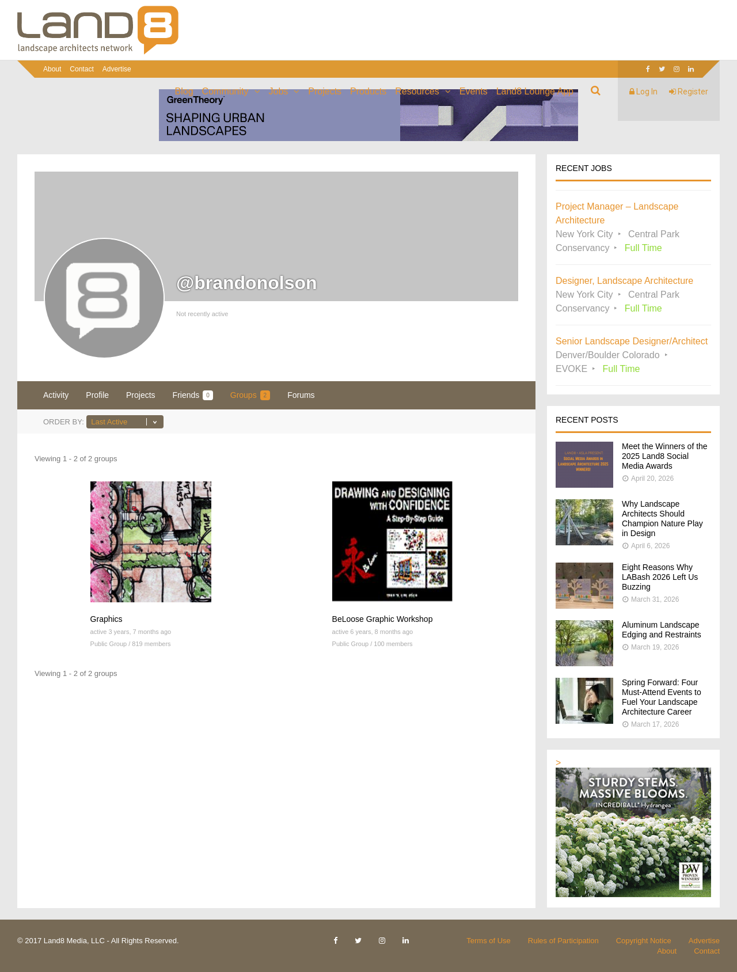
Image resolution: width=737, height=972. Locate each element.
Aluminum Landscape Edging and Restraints (661, 629)
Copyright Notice (643, 940)
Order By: (63, 421)
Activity (56, 395)
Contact (81, 69)
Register (688, 91)
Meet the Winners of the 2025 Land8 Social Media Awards (665, 456)
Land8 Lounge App (534, 91)
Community (225, 91)
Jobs (278, 91)
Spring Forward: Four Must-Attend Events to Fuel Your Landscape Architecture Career (661, 697)
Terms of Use (488, 940)
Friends (193, 395)
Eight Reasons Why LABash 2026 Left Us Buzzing (660, 577)
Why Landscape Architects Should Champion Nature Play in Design (662, 518)
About (52, 69)
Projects (324, 91)
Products (368, 91)
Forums (300, 395)
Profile (97, 395)
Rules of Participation (563, 940)
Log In (643, 91)
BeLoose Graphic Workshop (382, 619)
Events (473, 91)
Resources (417, 91)
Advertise (116, 69)
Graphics (106, 619)
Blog (184, 91)
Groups (250, 395)
